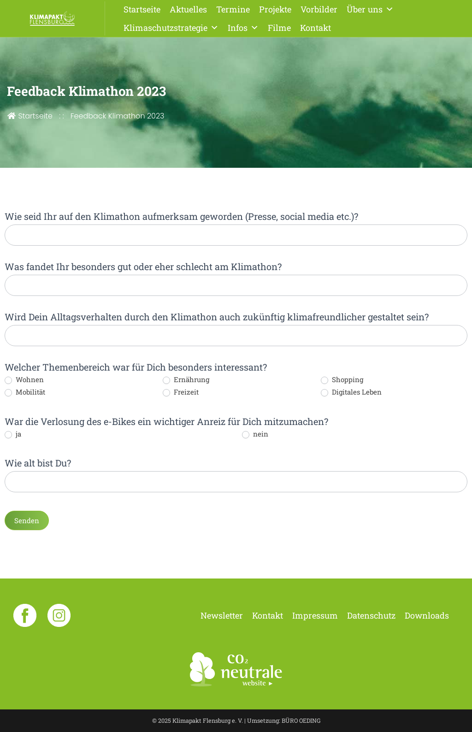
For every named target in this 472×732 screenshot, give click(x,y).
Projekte (275, 9)
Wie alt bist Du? (38, 463)
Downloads (427, 615)
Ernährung (186, 379)
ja (13, 434)
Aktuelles (188, 9)
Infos (243, 27)
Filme (279, 27)
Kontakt (315, 27)
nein (255, 434)
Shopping (342, 379)
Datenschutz (371, 615)
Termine (233, 9)
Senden (26, 520)
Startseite (142, 9)
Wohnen (24, 379)
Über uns (370, 9)
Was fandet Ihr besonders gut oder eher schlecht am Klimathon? (143, 266)
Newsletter (222, 615)
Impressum (315, 615)
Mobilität (25, 392)
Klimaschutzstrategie (171, 27)
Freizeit (181, 392)
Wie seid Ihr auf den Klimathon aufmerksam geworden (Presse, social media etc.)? (181, 216)
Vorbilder (319, 9)
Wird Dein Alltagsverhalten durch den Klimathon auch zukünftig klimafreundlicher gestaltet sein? (217, 317)
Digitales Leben (351, 392)
